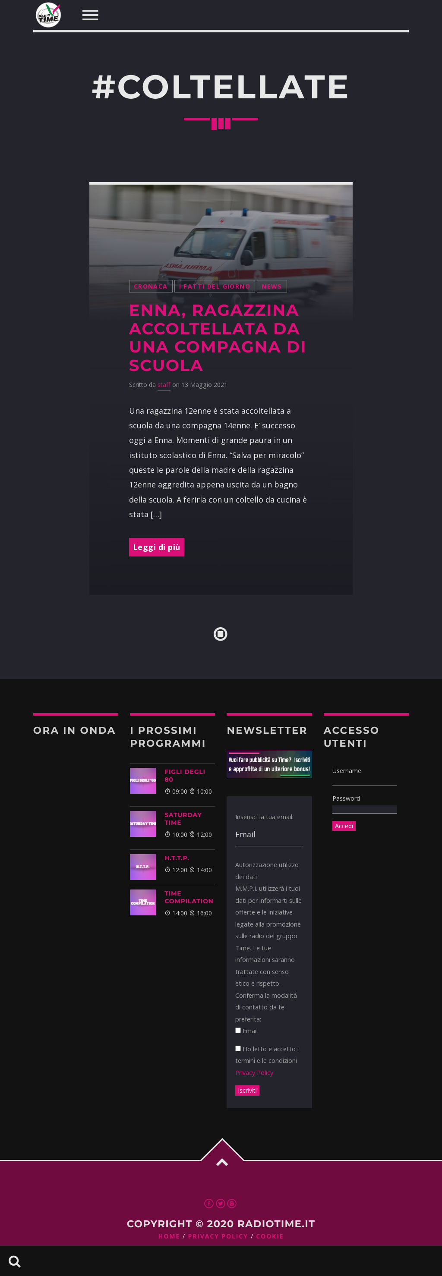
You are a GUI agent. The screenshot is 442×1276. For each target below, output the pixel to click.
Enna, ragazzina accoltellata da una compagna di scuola (218, 338)
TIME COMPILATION (189, 897)
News (272, 286)
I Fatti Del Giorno (214, 286)
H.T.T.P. (176, 858)
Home (169, 1236)
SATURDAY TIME (183, 819)
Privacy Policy (254, 1073)
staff (164, 384)
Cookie (270, 1236)
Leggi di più (156, 547)
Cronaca (151, 286)
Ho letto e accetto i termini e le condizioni (267, 1061)
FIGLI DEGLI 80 (184, 775)
